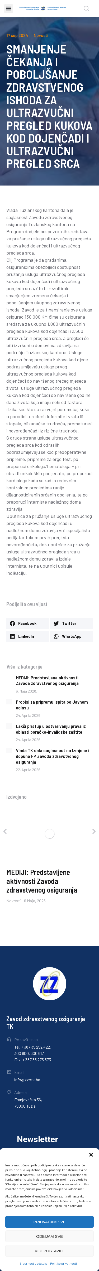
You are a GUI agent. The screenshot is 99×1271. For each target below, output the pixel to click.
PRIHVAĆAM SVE (49, 1222)
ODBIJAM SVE (49, 1236)
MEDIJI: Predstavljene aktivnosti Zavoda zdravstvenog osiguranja (47, 680)
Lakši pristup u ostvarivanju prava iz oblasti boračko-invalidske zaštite (51, 729)
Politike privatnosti (63, 1263)
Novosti (41, 35)
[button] (91, 1154)
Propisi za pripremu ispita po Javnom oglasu (52, 704)
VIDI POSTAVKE (49, 1251)
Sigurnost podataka (34, 1263)
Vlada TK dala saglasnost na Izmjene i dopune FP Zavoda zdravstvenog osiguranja (52, 755)
